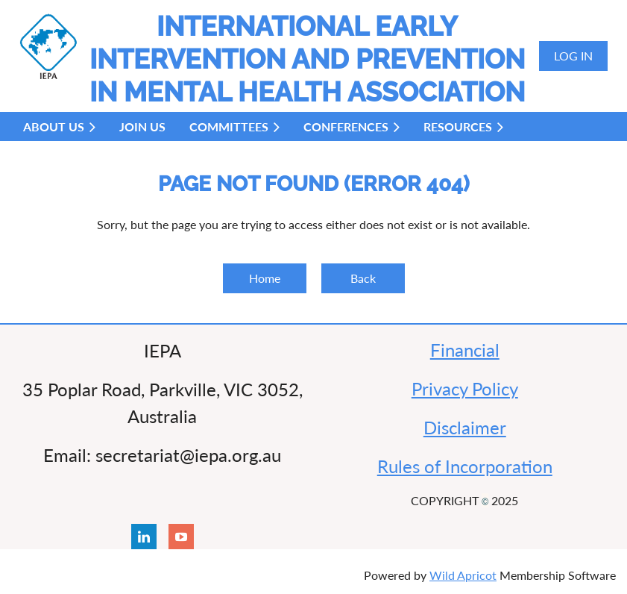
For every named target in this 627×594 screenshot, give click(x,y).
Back (363, 278)
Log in (573, 56)
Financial (465, 349)
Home (264, 278)
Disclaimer (464, 427)
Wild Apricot (463, 575)
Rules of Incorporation (464, 466)
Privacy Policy (465, 388)
